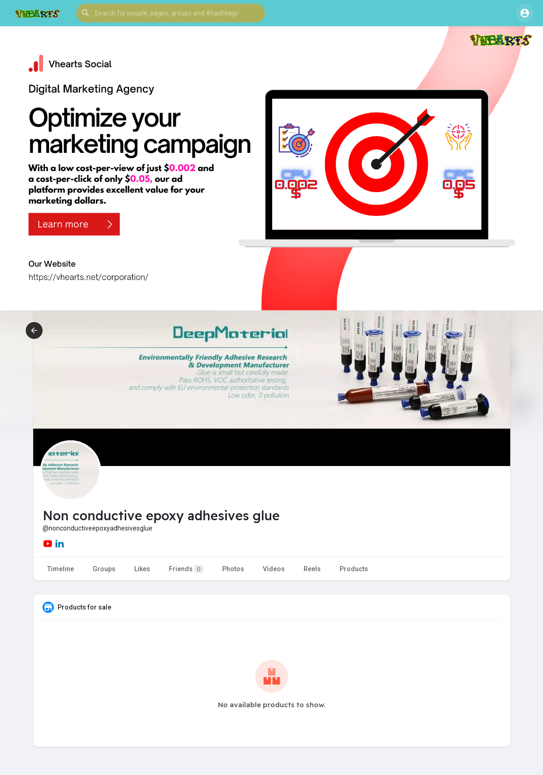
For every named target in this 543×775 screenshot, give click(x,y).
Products (354, 569)
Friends (186, 569)
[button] (170, 13)
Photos (233, 569)
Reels (312, 569)
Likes (142, 569)
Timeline (60, 569)
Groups (104, 569)
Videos (274, 569)
